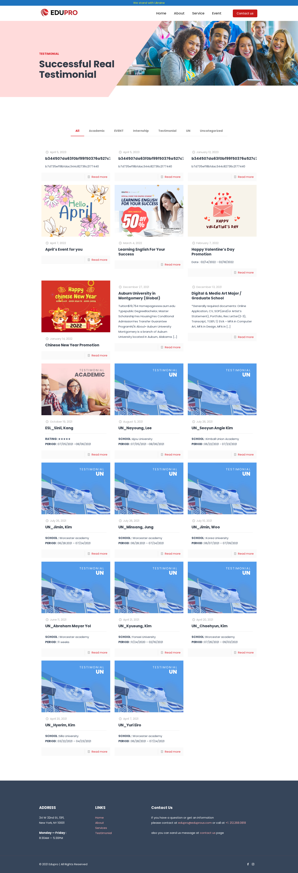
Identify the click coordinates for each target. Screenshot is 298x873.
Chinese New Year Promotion (72, 345)
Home (99, 818)
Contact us (245, 13)
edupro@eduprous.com (195, 823)
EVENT (119, 131)
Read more (99, 177)
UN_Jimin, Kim (58, 527)
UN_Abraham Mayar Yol (68, 626)
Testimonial (167, 131)
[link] (198, 23)
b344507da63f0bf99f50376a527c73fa (81, 158)
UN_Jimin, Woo (206, 527)
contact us (208, 833)
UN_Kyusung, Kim (134, 626)
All (77, 131)
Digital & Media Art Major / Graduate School (216, 296)
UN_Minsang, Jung (136, 527)
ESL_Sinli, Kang (59, 428)
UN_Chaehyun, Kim (209, 626)
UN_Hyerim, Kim (60, 725)
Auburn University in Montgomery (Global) (139, 296)
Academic (97, 131)
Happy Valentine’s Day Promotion (213, 252)
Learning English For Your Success (141, 252)
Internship (141, 131)
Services (101, 828)
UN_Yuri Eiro (129, 725)
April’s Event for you (63, 249)
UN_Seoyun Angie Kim (212, 428)
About (99, 823)
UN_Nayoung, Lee (135, 428)
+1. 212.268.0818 (236, 823)
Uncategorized (211, 131)
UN (188, 131)
